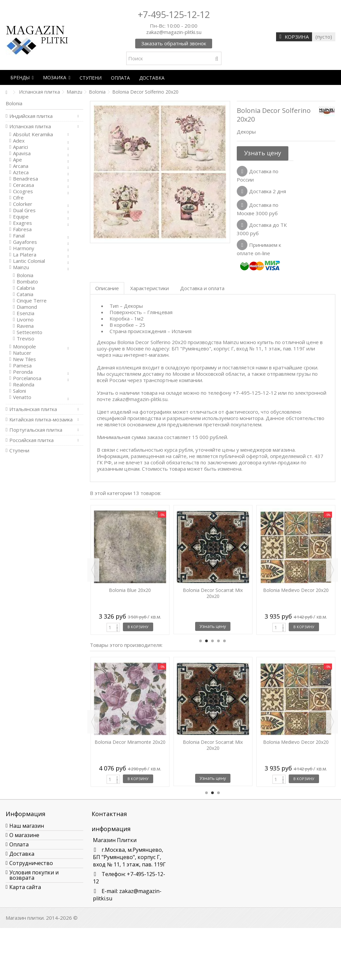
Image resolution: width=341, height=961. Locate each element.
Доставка (21, 853)
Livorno (25, 319)
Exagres (22, 223)
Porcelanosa (27, 378)
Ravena (25, 326)
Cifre (18, 198)
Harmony (23, 248)
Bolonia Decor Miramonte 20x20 (130, 742)
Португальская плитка (35, 430)
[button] (22, 77)
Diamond (27, 307)
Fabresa (22, 229)
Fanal (19, 236)
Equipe (21, 217)
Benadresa (25, 179)
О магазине (24, 835)
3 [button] (212, 641)
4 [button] (218, 641)
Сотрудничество (31, 863)
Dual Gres (24, 210)
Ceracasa (23, 185)
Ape (17, 160)
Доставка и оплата (202, 288)
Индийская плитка (31, 116)
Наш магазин (26, 825)
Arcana (20, 166)
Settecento (29, 332)
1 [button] (200, 641)
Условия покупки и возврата (34, 875)
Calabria (26, 288)
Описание (107, 288)
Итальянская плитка (33, 409)
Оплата (19, 844)
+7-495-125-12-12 (174, 14)
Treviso (25, 338)
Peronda (23, 372)
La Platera (24, 254)
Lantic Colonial (29, 261)
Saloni (19, 391)
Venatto (22, 397)
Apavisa (22, 153)
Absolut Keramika (33, 134)
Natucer (22, 353)
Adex (19, 141)
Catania (25, 294)
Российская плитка (31, 440)
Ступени (19, 450)
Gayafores (25, 242)
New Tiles (24, 359)
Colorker (22, 204)
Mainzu (21, 267)
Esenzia (25, 313)
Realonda (23, 384)
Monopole (24, 346)
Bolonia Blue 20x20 (130, 590)
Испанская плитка (30, 126)
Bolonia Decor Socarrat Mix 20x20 (213, 593)
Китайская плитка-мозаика (41, 419)
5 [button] (224, 641)
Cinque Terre (32, 300)
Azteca (21, 172)
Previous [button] (93, 570)
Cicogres (23, 191)
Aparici (20, 147)
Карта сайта (25, 887)
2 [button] (206, 641)
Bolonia (25, 275)
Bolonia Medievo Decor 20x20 (296, 590)
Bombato (27, 281)
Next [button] (332, 570)
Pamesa (22, 365)
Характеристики (149, 288)
